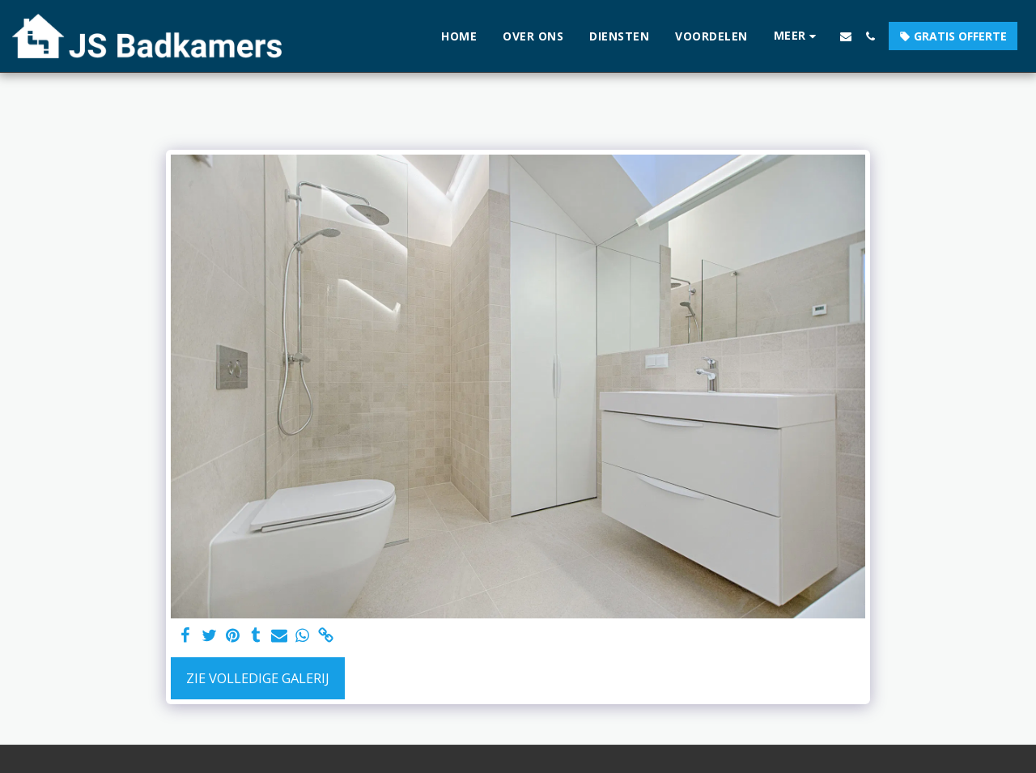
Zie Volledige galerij (257, 678)
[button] (845, 36)
